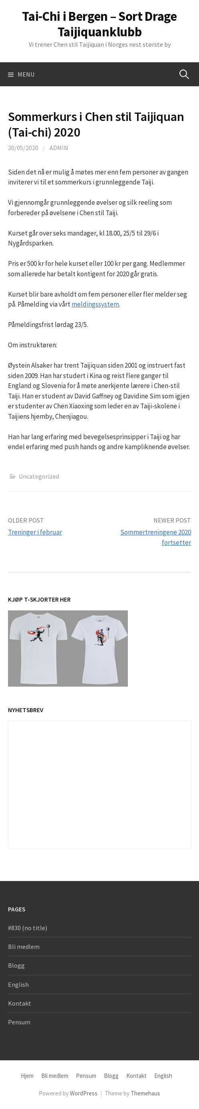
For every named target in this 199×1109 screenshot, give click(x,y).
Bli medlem (24, 947)
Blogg (16, 965)
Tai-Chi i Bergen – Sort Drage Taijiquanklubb (99, 24)
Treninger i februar (35, 532)
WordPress (84, 1093)
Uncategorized (39, 476)
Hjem (27, 1075)
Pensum (19, 1022)
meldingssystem (95, 304)
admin (59, 148)
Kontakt (19, 1003)
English (18, 984)
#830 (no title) (27, 928)
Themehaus (145, 1093)
